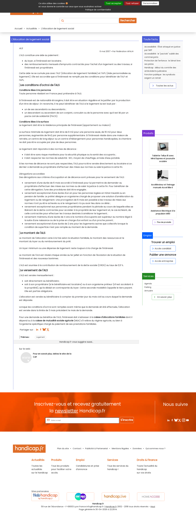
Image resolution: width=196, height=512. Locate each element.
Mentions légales (120, 448)
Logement (40, 337)
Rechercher (127, 20)
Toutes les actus (162, 85)
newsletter (66, 411)
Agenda (148, 283)
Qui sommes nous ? (155, 448)
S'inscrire (127, 420)
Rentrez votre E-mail (33, 420)
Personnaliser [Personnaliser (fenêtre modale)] (150, 3)
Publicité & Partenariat (96, 448)
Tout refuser (132, 3)
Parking (147, 287)
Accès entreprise (162, 261)
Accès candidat (161, 248)
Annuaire (148, 290)
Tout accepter (113, 3)
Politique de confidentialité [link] (98, 9)
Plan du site (63, 448)
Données (137, 448)
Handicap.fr (111, 506)
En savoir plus (162, 297)
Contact (77, 448)
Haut (153, 506)
